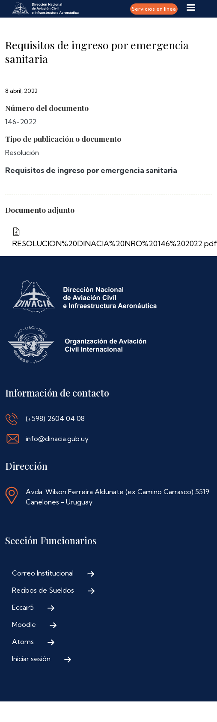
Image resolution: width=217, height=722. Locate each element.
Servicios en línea (154, 9)
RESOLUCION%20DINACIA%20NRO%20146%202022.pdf (108, 243)
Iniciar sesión (31, 658)
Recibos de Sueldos (43, 590)
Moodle (24, 624)
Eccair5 (23, 607)
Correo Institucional (43, 573)
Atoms (23, 641)
